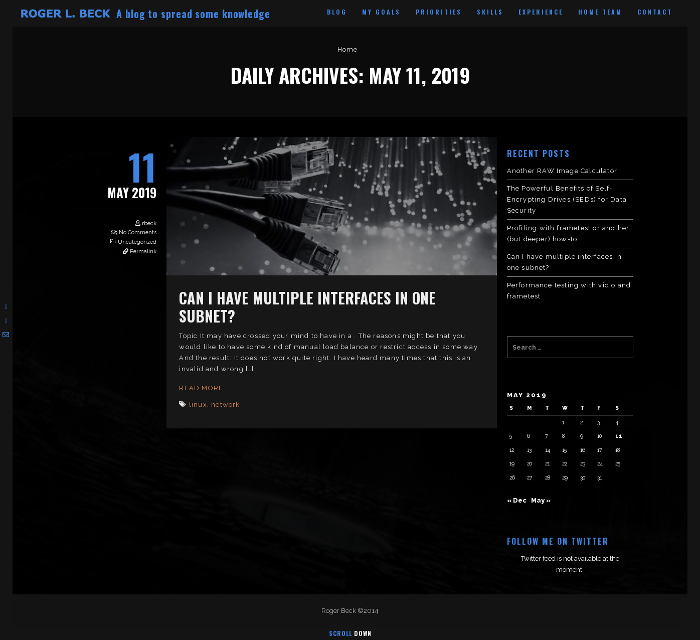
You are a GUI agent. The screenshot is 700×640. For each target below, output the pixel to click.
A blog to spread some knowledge (193, 13)
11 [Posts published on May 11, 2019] (618, 436)
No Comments (137, 232)
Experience (540, 12)
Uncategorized (137, 242)
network (225, 404)
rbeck (149, 223)
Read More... (204, 388)
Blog (337, 12)
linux (198, 404)
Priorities (439, 12)
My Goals (381, 12)
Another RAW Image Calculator (562, 171)
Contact (654, 12)
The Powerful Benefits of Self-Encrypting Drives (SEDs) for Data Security (567, 199)
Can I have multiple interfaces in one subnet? (307, 306)
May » (541, 500)
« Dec (517, 500)
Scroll (350, 633)
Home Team (600, 12)
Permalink (143, 251)
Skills (490, 12)
